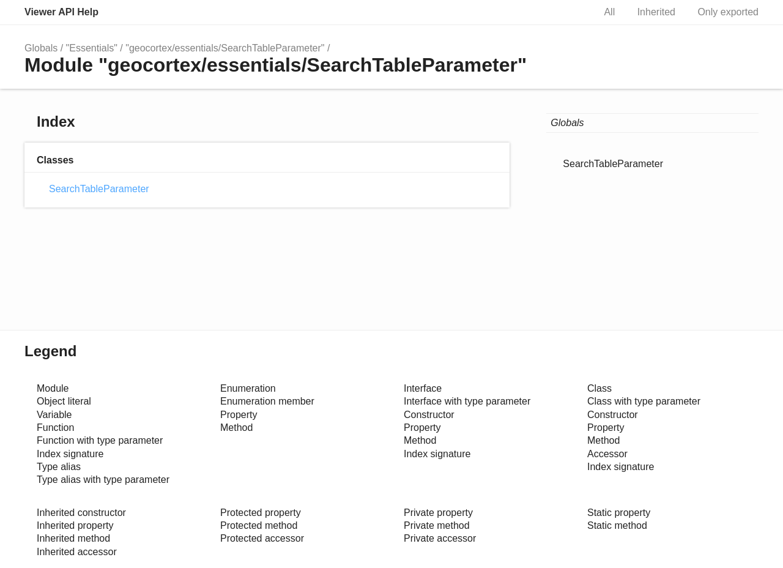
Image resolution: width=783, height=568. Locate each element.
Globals (41, 48)
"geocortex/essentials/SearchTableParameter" (224, 48)
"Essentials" (91, 48)
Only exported (728, 12)
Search (572, 12)
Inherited (656, 12)
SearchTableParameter (99, 189)
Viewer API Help (61, 12)
